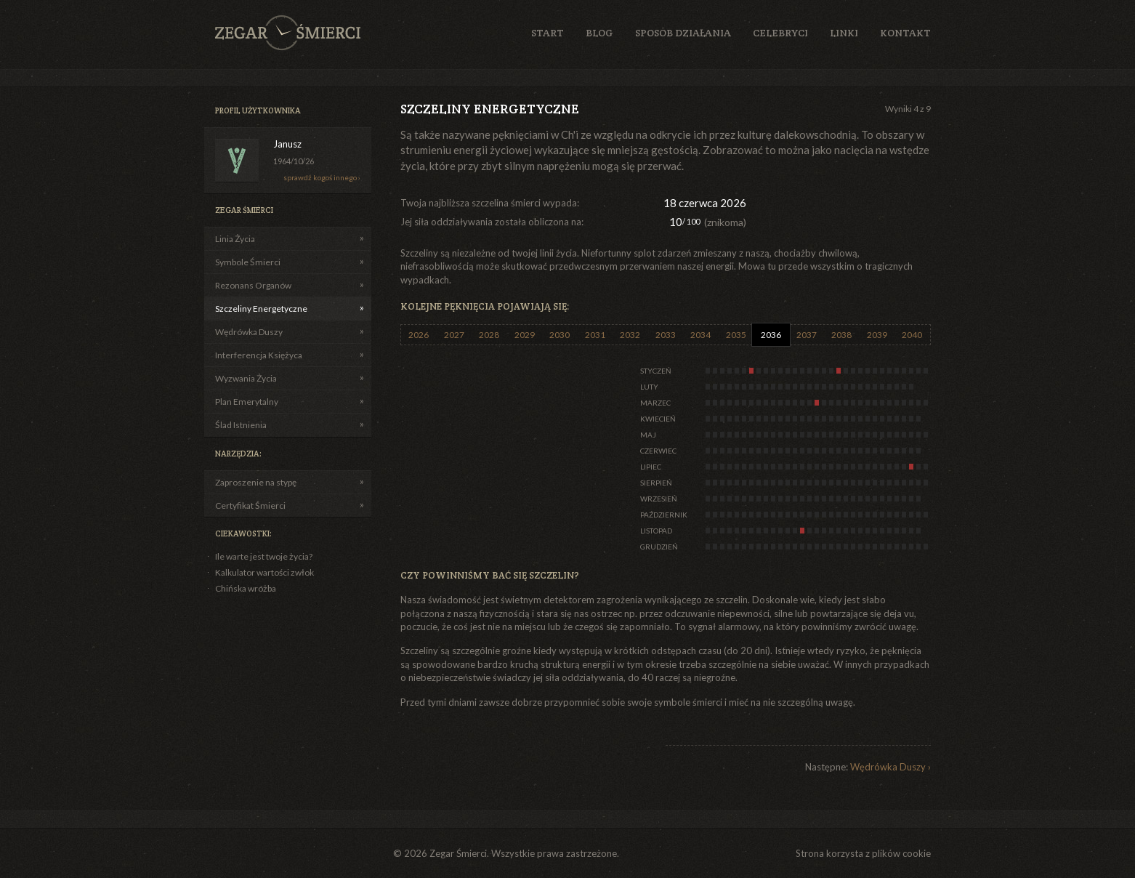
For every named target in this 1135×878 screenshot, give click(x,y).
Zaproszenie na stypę (255, 482)
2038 (841, 334)
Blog (599, 32)
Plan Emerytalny (246, 401)
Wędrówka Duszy (249, 331)
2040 (912, 334)
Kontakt (905, 32)
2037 (806, 334)
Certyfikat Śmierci (250, 505)
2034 (700, 334)
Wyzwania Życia (246, 378)
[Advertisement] (846, 210)
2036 (771, 334)
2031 (595, 334)
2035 (736, 334)
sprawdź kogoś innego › (321, 177)
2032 (630, 334)
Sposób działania (683, 32)
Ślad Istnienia (241, 424)
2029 (524, 334)
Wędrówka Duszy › (890, 767)
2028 (489, 334)
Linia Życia (235, 238)
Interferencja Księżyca (258, 355)
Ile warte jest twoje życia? (263, 556)
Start (547, 32)
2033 (665, 334)
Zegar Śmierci (287, 33)
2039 (877, 334)
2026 (418, 334)
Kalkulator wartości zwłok (264, 572)
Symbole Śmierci (247, 262)
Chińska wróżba (245, 588)
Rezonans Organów (253, 285)
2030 (559, 334)
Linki (844, 32)
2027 (454, 334)
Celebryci (780, 32)
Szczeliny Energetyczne (261, 308)
